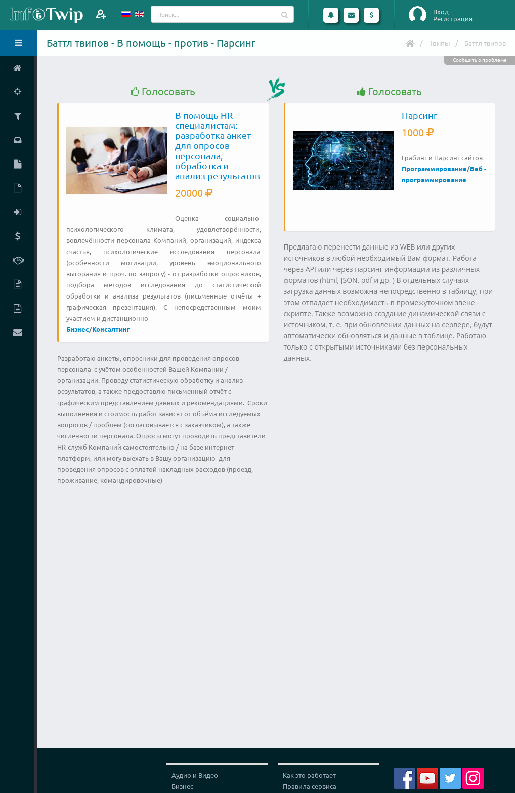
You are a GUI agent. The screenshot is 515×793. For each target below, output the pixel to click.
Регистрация (453, 18)
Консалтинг (111, 329)
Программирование (434, 168)
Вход (441, 11)
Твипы (439, 42)
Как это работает (309, 775)
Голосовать (163, 91)
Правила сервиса (309, 786)
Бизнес (77, 329)
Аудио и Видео (194, 775)
